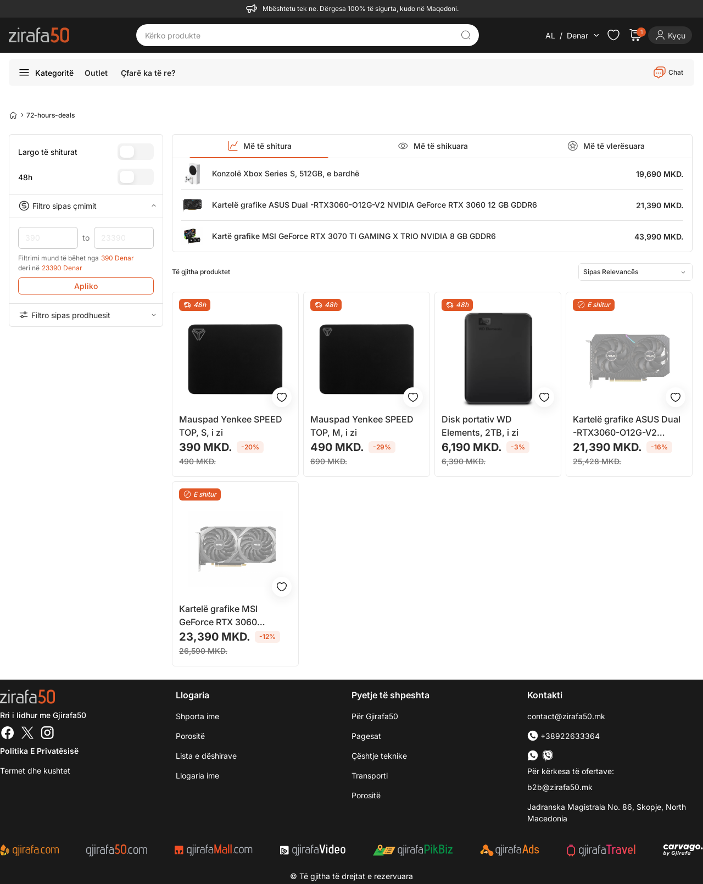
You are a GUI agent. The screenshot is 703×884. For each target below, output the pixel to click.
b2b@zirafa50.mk (560, 787)
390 (48, 238)
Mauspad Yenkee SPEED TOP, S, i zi (230, 426)
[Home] (13, 114)
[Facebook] (7, 734)
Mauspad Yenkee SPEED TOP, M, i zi (362, 426)
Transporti (370, 775)
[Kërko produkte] (299, 35)
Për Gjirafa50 (375, 716)
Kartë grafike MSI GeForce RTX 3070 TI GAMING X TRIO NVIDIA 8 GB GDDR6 (354, 236)
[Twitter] (27, 734)
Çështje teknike (379, 755)
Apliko (86, 286)
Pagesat (366, 736)
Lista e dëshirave (206, 755)
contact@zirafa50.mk (566, 716)
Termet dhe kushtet (35, 770)
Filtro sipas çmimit (86, 206)
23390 (124, 238)
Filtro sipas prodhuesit (86, 314)
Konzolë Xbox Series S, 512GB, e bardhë (285, 173)
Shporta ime (197, 716)
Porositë (366, 795)
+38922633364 (563, 736)
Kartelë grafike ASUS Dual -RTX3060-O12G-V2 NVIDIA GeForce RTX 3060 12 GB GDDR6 (374, 204)
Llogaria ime (197, 775)
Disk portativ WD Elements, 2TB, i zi (480, 426)
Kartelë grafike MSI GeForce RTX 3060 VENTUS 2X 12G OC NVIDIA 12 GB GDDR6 (223, 616)
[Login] (670, 35)
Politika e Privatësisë (39, 750)
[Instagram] (47, 734)
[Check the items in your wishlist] (613, 35)
